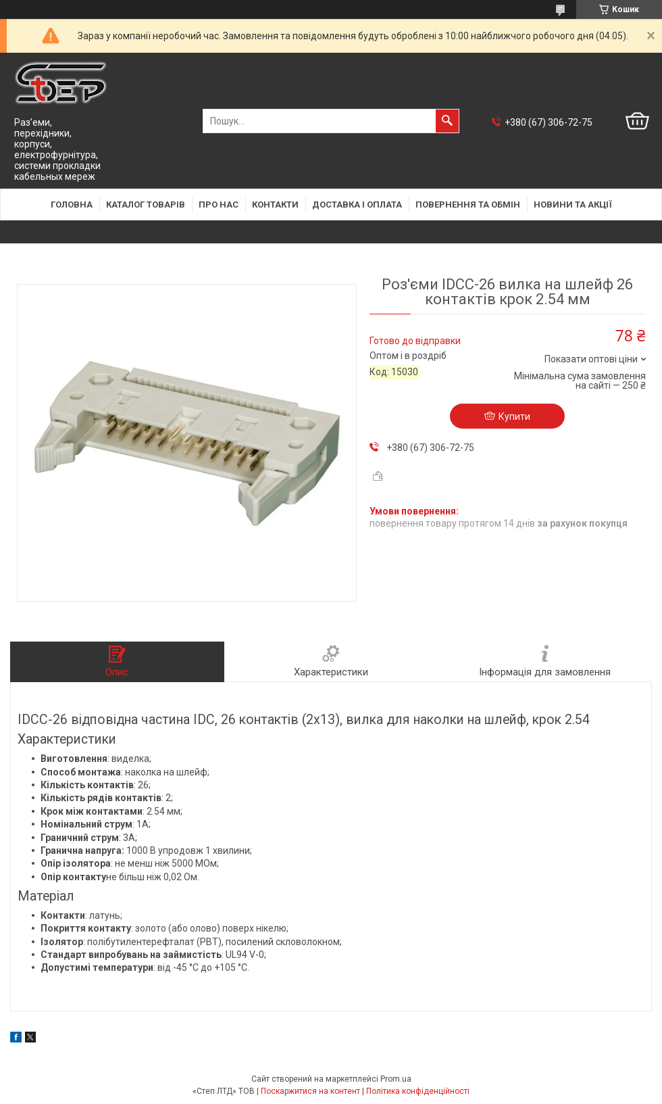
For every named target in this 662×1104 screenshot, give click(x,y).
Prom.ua (395, 1079)
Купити (514, 416)
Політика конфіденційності (417, 1091)
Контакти (275, 204)
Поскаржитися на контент (310, 1091)
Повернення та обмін (467, 204)
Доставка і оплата (357, 204)
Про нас (218, 204)
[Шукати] (447, 121)
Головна (72, 204)
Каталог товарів (145, 204)
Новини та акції (573, 204)
